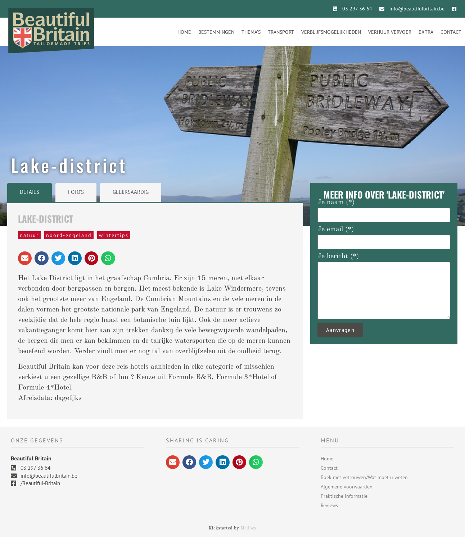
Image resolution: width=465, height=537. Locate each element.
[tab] (29, 192)
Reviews (329, 505)
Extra (426, 32)
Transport (281, 32)
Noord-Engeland (69, 235)
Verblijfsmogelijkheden (331, 32)
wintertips (113, 235)
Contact (451, 32)
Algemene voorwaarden (347, 486)
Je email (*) (335, 229)
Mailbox (248, 528)
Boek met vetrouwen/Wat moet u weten (364, 477)
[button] (25, 258)
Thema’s (251, 32)
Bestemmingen (216, 32)
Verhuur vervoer (389, 32)
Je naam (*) (336, 202)
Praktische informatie (344, 496)
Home (184, 32)
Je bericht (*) (338, 256)
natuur (29, 235)
